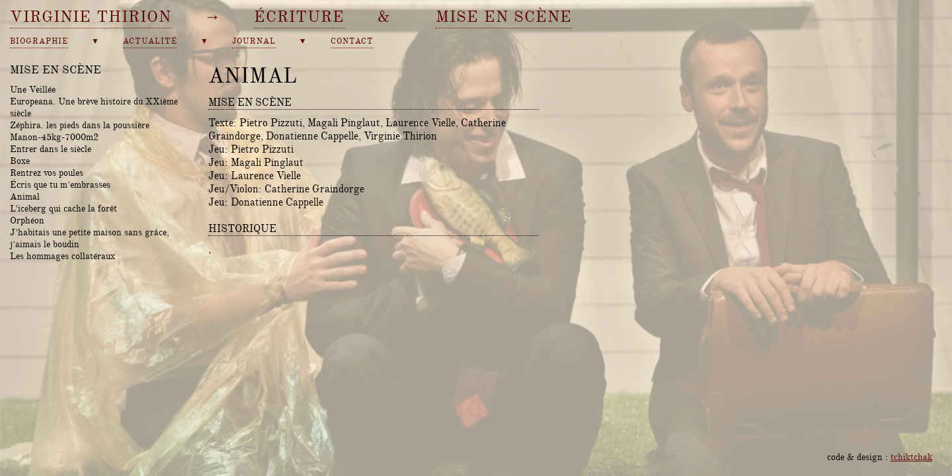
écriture (299, 16)
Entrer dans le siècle (50, 149)
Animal (25, 196)
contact (352, 41)
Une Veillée (33, 89)
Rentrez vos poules (46, 172)
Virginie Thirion (90, 16)
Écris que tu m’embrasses (60, 184)
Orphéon (27, 220)
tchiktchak (911, 457)
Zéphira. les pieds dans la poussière (79, 125)
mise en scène (504, 16)
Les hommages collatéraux (62, 256)
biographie (39, 41)
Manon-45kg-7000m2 (54, 137)
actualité (150, 41)
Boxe (20, 161)
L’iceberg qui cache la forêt (63, 208)
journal (254, 41)
